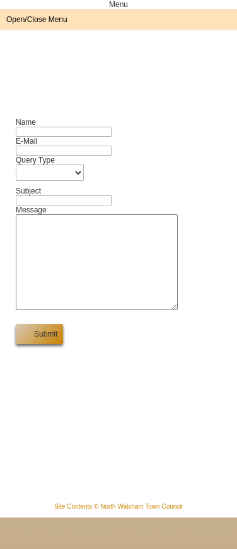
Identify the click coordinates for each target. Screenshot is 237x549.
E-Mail (26, 141)
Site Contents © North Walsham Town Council (118, 525)
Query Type (35, 160)
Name (26, 122)
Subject (28, 191)
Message (31, 209)
